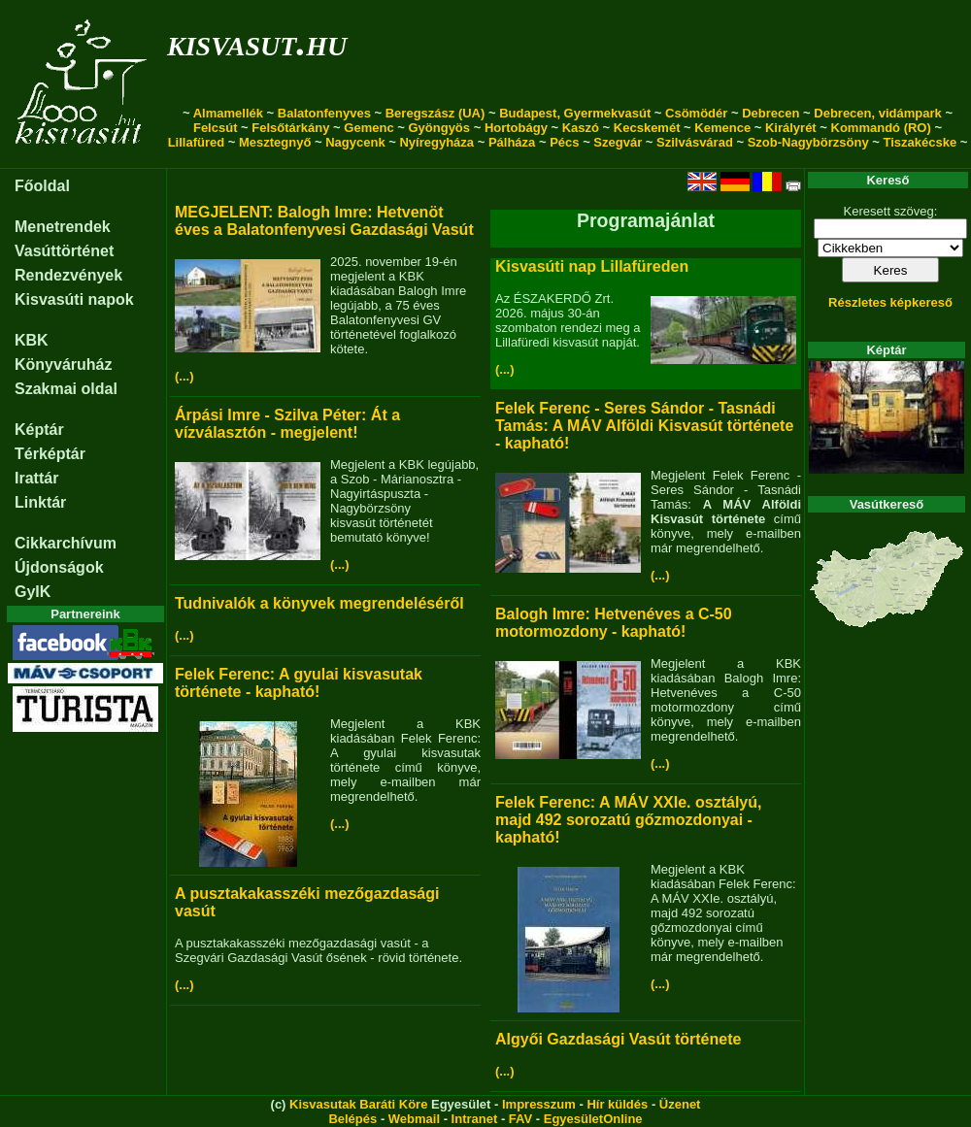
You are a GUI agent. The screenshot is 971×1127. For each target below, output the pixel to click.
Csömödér (696, 113)
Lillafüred (196, 142)
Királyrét (791, 127)
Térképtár (50, 454)
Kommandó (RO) (881, 127)
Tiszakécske (919, 142)
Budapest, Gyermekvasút (575, 113)
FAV (520, 1118)
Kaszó (580, 127)
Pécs (564, 142)
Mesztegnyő (275, 142)
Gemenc (368, 127)
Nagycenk (355, 142)
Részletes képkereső (890, 302)
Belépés (352, 1118)
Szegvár (617, 142)
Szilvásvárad (694, 142)
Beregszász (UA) (435, 113)
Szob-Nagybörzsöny (808, 142)
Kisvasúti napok (74, 299)
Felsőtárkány (290, 127)
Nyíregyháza (436, 142)
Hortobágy (516, 127)
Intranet (475, 1118)
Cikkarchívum (66, 543)
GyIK (32, 591)
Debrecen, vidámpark (878, 113)
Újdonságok (59, 567)
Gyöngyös (439, 127)
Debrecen (770, 113)
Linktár (40, 502)
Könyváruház (63, 364)
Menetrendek (63, 226)
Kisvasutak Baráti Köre (358, 1104)
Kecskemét (647, 127)
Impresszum (539, 1104)
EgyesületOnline (593, 1118)
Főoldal (42, 186)
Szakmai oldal (66, 389)
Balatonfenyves (324, 113)
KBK (32, 340)
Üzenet (680, 1104)
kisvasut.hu (257, 42)
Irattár (36, 478)
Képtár (39, 429)
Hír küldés (617, 1104)
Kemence (722, 127)
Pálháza (511, 142)
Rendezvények (68, 275)
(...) (184, 376)
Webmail (414, 1118)
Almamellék (228, 113)
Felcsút (215, 127)
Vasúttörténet (64, 251)
